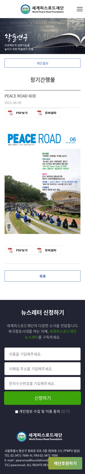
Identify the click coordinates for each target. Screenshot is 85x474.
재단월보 (43, 63)
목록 (42, 276)
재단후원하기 (65, 463)
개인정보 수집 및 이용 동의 (38, 411)
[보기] (65, 411)
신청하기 (42, 398)
